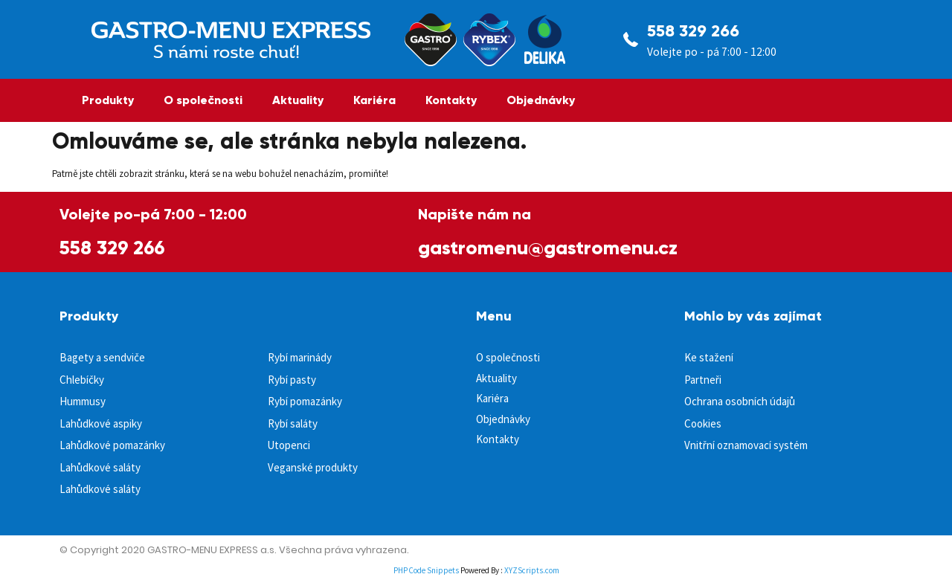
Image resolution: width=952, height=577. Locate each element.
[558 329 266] (630, 39)
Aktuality (298, 100)
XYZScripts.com (531, 570)
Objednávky (540, 100)
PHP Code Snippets (426, 570)
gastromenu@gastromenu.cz (548, 248)
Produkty (108, 100)
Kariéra (374, 100)
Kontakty (451, 100)
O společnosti (203, 100)
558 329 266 (693, 31)
